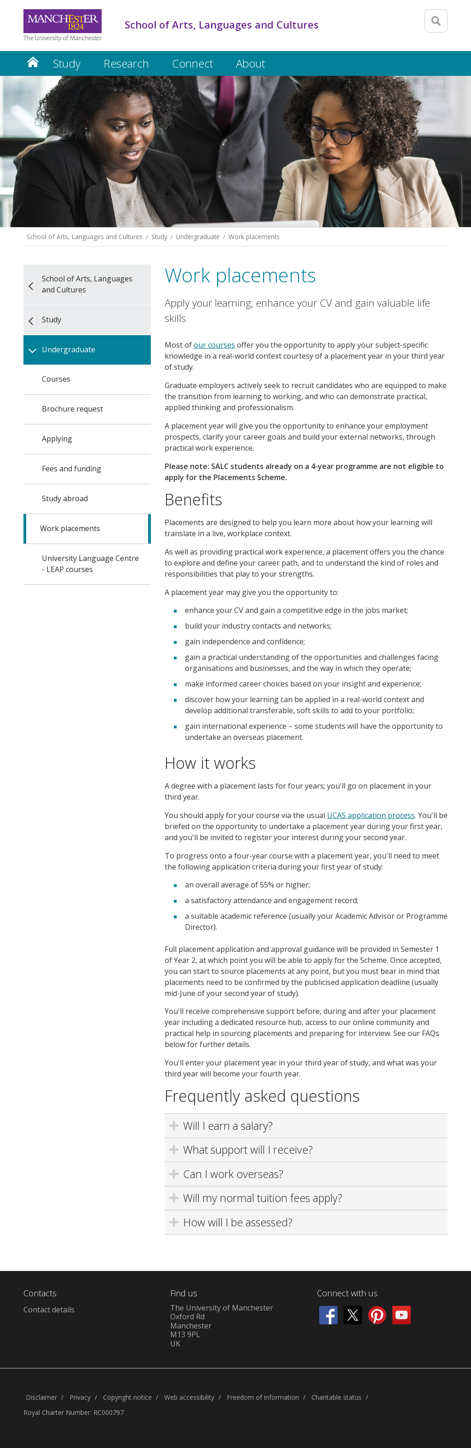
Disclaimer (41, 1397)
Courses (56, 379)
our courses (214, 345)
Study (159, 236)
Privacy (80, 1397)
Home (32, 62)
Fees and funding (71, 469)
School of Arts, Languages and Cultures (85, 236)
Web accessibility (189, 1397)
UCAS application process (371, 815)
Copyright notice (127, 1397)
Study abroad (65, 498)
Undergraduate (198, 236)
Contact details (49, 1310)
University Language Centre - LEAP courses (90, 563)
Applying (57, 439)
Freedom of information (263, 1397)
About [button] (250, 63)
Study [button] (66, 63)
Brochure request (72, 409)
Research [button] (126, 63)
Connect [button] (192, 63)
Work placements (254, 236)
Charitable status (336, 1397)
